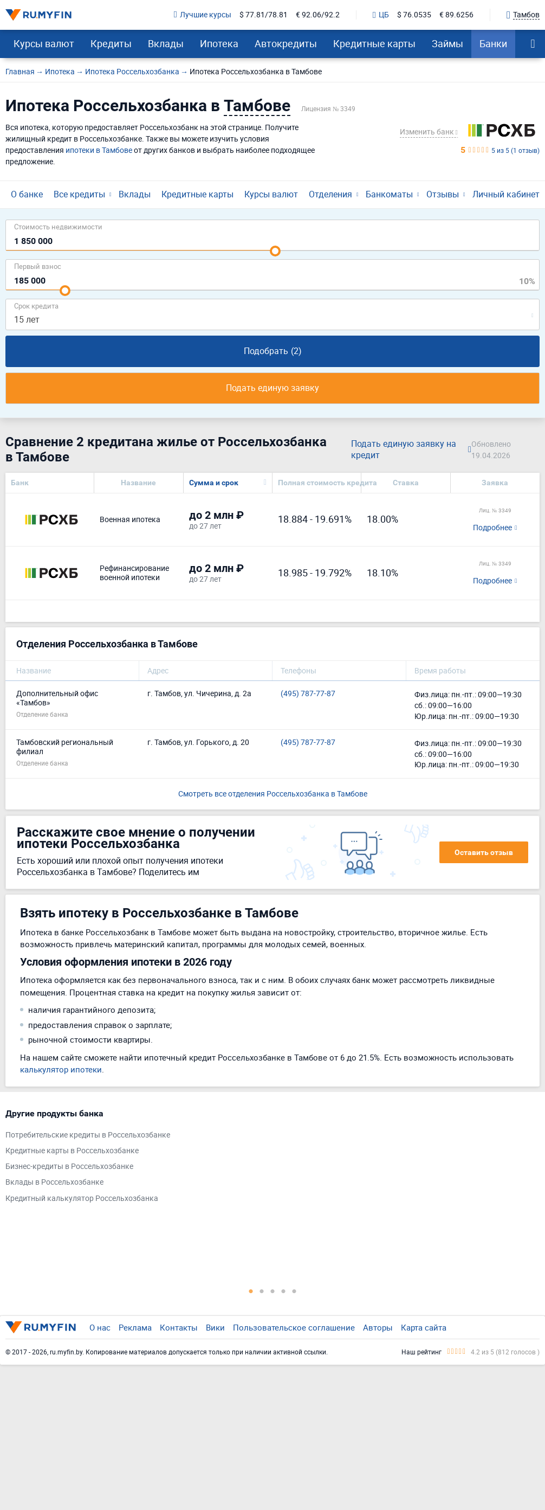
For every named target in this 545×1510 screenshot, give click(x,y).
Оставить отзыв (484, 852)
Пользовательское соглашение (294, 1327)
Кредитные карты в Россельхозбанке (72, 1150)
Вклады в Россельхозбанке (54, 1182)
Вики (215, 1327)
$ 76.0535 (414, 15)
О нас (100, 1327)
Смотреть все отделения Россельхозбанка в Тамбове (272, 793)
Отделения (330, 194)
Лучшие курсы (202, 15)
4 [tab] (283, 1291)
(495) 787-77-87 (308, 693)
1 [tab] (250, 1291)
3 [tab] (272, 1291)
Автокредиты (286, 43)
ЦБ (381, 15)
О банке (27, 194)
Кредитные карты (374, 43)
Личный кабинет (506, 194)
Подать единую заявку (272, 388)
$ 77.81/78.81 (263, 15)
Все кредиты (79, 194)
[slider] (275, 251)
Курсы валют (44, 43)
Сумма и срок (213, 482)
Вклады (166, 43)
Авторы (378, 1327)
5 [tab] (294, 1291)
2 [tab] (261, 1291)
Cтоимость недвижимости (58, 226)
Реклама (135, 1327)
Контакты (179, 1327)
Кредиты (111, 43)
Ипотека (219, 43)
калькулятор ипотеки (61, 1069)
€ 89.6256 (456, 15)
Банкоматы (389, 194)
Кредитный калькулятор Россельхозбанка (81, 1198)
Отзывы (442, 194)
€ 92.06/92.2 (318, 15)
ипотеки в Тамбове (99, 150)
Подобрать (273, 351)
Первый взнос (37, 266)
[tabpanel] (267, 1158)
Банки (493, 43)
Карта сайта (423, 1327)
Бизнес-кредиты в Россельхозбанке (69, 1166)
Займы (447, 43)
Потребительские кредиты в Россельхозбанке (87, 1135)
